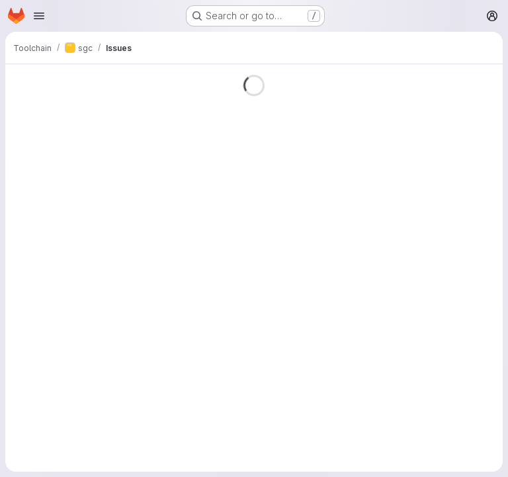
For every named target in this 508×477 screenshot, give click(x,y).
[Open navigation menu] (39, 15)
